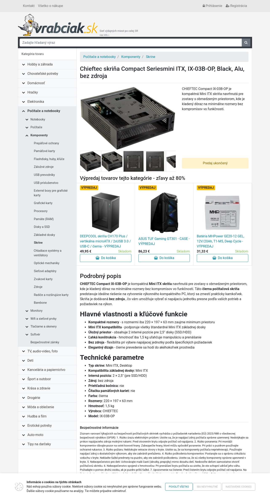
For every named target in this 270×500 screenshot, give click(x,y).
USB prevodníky (44, 175)
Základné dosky (44, 235)
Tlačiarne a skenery (44, 326)
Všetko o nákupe (50, 6)
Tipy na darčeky (39, 444)
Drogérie (33, 398)
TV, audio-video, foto (42, 351)
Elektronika (35, 102)
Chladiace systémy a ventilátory (48, 253)
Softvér (35, 334)
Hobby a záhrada (40, 64)
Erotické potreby (39, 426)
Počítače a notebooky (43, 111)
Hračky (32, 92)
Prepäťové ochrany (46, 143)
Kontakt (29, 6)
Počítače (36, 127)
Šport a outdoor (39, 379)
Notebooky (38, 119)
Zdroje (38, 287)
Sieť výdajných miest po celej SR (119, 32)
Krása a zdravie (38, 388)
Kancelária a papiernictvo (46, 370)
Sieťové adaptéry (45, 271)
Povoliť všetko (179, 486)
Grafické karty (43, 203)
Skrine (38, 243)
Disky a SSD (42, 227)
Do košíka (106, 258)
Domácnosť (36, 83)
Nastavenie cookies (239, 486)
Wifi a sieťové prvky (44, 319)
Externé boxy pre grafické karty (51, 193)
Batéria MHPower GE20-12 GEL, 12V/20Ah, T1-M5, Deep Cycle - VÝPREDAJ (220, 241)
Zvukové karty (43, 279)
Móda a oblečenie (40, 407)
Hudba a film (36, 416)
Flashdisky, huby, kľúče (49, 159)
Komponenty (39, 135)
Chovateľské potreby (42, 74)
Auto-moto (35, 435)
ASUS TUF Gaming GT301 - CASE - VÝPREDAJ (164, 241)
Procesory (41, 211)
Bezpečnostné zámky (45, 342)
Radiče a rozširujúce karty (51, 295)
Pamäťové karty (44, 151)
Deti (30, 360)
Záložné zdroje (44, 167)
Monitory (37, 311)
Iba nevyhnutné (207, 486)
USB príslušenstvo (46, 183)
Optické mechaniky (46, 263)
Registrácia (236, 6)
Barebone (40, 303)
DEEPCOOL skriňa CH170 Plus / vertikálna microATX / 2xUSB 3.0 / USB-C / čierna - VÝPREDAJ (105, 241)
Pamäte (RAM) (44, 219)
